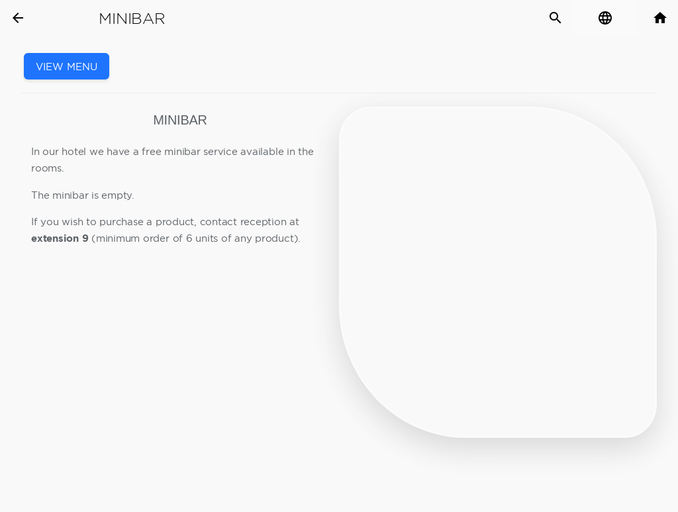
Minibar (132, 18)
